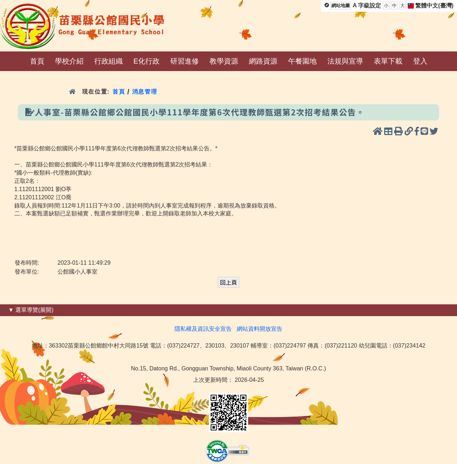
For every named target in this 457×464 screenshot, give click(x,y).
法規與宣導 (345, 61)
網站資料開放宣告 (259, 329)
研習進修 (184, 61)
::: (4, 310)
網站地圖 (340, 5)
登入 (420, 61)
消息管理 (145, 92)
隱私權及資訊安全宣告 (203, 329)
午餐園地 (302, 61)
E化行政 (147, 61)
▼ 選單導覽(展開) (31, 310)
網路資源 (263, 61)
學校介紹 (69, 61)
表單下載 (388, 61)
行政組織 (108, 61)
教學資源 (224, 61)
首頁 (37, 61)
